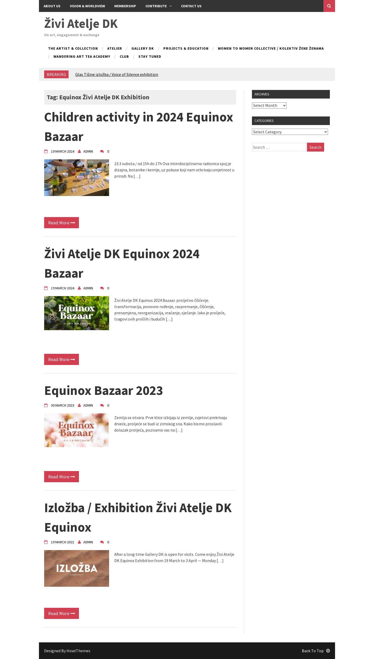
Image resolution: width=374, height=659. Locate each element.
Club (124, 57)
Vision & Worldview (87, 6)
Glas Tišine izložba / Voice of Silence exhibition (116, 74)
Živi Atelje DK (81, 23)
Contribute (158, 6)
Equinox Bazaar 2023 (103, 390)
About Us (52, 6)
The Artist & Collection (73, 49)
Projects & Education (186, 49)
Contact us (191, 6)
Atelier (114, 49)
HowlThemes (78, 650)
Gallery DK (142, 49)
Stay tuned (149, 57)
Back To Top (316, 650)
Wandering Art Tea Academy (82, 57)
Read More (61, 223)
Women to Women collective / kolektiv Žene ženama (271, 49)
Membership (125, 6)
